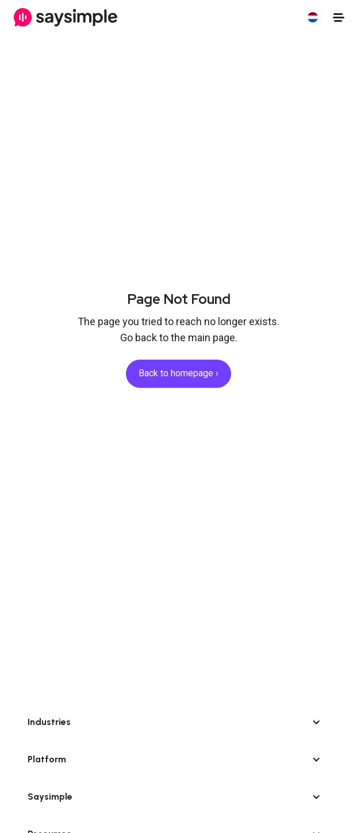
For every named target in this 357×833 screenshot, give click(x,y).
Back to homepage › (178, 373)
